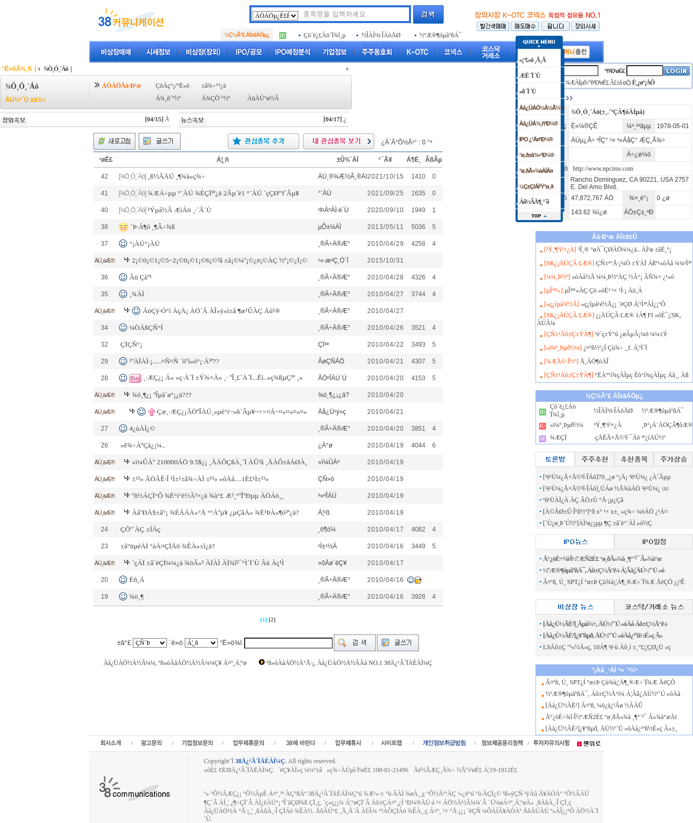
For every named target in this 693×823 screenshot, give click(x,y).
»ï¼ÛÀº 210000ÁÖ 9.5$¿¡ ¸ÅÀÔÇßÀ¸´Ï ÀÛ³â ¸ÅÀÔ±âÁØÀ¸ (219, 462)
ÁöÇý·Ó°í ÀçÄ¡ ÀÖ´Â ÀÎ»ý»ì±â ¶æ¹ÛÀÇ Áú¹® (211, 311)
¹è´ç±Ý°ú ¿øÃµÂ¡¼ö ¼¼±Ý (631, 334)
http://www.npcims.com (603, 168)
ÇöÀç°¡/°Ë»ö (172, 85)
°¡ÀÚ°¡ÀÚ (144, 243)
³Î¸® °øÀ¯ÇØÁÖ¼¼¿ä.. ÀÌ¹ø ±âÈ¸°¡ (624, 249)
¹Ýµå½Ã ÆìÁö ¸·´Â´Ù (179, 210)
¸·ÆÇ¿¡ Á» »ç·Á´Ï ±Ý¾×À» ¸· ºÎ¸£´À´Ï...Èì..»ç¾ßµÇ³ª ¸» (223, 377)
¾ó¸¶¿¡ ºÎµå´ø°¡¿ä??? (161, 395)
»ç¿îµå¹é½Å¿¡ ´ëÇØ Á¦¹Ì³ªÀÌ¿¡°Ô (623, 304)
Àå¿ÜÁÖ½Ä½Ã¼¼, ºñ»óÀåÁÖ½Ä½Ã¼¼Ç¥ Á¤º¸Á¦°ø (174, 662)
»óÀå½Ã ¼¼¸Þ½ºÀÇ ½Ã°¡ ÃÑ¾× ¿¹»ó (623, 276)
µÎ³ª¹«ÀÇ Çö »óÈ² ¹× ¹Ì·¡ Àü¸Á (603, 290)
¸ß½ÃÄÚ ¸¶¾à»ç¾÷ (176, 176)
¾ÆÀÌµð (575, 82)
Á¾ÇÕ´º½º (216, 98)
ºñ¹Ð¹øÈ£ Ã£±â (605, 82)
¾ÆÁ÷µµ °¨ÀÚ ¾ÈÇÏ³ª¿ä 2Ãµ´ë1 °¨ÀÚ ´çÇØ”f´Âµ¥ (223, 193)
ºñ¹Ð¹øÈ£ (615, 71)
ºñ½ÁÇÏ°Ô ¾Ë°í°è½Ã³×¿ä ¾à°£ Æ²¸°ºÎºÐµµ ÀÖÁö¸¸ (208, 495)
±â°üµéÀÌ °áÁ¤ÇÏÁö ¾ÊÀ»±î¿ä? (167, 546)
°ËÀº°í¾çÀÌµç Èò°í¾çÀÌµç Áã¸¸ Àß (641, 375)
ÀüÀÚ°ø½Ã (263, 98)
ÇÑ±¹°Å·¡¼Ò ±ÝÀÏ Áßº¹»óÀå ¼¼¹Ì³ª (643, 263)
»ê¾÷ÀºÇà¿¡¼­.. (142, 445)
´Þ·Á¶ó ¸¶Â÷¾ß (152, 226)
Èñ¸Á (136, 580)
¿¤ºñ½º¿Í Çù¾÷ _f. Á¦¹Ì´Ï (615, 347)
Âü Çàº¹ (140, 277)
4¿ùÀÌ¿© (142, 428)
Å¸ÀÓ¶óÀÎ (594, 361)
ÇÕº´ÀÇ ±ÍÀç (140, 529)
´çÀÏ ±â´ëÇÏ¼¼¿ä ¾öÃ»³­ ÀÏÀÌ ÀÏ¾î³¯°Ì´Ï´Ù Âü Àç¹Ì (208, 563)
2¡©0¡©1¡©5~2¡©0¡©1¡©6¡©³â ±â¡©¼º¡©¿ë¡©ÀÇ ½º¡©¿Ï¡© (219, 260)
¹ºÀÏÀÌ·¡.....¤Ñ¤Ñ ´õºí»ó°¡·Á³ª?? (174, 361)
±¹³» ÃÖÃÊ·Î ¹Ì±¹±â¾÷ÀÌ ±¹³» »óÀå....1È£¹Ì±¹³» (200, 479)
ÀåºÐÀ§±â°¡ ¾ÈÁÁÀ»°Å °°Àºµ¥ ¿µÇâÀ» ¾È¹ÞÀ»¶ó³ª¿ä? (215, 512)
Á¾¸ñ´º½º (168, 98)
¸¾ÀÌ (136, 294)
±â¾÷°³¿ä (214, 85)
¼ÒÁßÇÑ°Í (146, 327)
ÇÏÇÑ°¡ (131, 344)
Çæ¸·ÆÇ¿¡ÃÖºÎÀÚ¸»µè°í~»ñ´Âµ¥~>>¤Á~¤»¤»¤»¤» (232, 411)
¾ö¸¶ (136, 596)
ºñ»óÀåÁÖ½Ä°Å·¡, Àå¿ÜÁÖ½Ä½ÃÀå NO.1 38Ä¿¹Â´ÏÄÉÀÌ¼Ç (349, 662)
